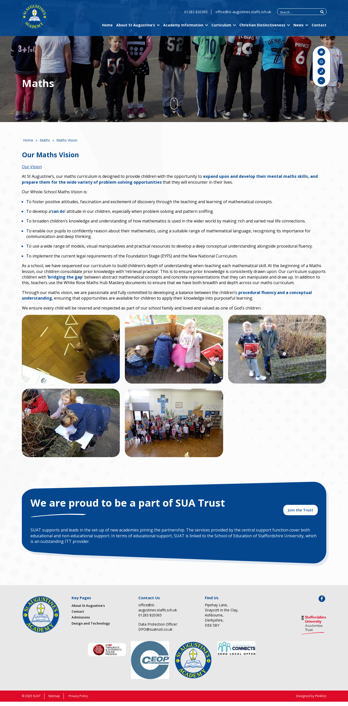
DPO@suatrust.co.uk (155, 633)
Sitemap (54, 700)
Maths (45, 140)
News (298, 28)
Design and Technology (91, 627)
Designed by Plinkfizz (311, 700)
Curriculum (221, 28)
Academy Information (183, 28)
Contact (319, 28)
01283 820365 (196, 15)
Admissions (81, 621)
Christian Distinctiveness (262, 28)
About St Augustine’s (135, 28)
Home (107, 28)
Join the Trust (300, 513)
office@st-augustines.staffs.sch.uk (243, 15)
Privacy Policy (78, 700)
